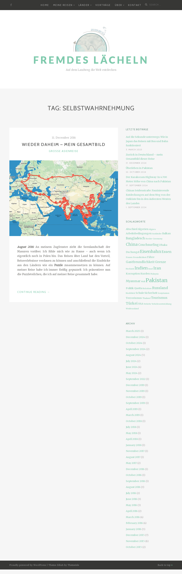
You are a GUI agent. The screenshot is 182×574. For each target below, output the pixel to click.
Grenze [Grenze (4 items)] (160, 262)
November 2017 (135, 451)
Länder (84, 5)
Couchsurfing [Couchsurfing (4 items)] (148, 245)
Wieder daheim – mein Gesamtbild (63, 144)
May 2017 (131, 463)
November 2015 (135, 541)
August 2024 (133, 355)
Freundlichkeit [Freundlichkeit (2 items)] (140, 257)
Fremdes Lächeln (91, 60)
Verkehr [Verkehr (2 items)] (147, 304)
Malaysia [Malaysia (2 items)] (154, 274)
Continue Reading (33, 292)
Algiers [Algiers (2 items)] (152, 229)
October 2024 (134, 343)
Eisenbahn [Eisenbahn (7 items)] (150, 251)
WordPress (39, 565)
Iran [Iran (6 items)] (157, 268)
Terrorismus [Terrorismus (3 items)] (134, 298)
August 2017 (133, 457)
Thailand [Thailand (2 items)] (146, 298)
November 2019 (135, 391)
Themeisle (73, 565)
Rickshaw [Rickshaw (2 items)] (147, 288)
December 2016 (135, 469)
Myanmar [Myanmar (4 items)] (133, 281)
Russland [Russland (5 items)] (160, 288)
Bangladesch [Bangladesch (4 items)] (135, 238)
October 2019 (134, 397)
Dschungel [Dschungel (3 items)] (132, 252)
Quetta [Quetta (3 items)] (138, 288)
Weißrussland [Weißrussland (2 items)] (132, 309)
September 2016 (135, 481)
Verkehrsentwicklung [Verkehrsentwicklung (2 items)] (162, 304)
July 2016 (131, 493)
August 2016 (133, 487)
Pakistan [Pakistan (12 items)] (157, 280)
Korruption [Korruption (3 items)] (133, 273)
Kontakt (134, 5)
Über (118, 5)
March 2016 (133, 517)
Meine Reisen (63, 5)
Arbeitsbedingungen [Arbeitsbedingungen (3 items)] (139, 233)
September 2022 (135, 379)
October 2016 (134, 475)
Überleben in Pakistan (139, 168)
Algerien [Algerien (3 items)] (143, 229)
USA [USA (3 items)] (140, 303)
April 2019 (132, 409)
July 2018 (131, 427)
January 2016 (133, 529)
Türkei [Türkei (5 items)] (132, 303)
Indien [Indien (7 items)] (141, 267)
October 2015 (134, 547)
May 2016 (131, 505)
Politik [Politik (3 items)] (130, 288)
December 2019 (135, 385)
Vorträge (103, 5)
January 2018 (133, 445)
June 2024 (132, 367)
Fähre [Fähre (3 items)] (150, 257)
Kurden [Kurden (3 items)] (145, 273)
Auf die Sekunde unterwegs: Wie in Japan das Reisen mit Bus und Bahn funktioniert (147, 141)
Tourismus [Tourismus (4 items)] (159, 298)
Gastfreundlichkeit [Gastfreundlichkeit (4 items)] (140, 262)
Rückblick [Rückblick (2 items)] (130, 293)
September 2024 (136, 349)
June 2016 (131, 499)
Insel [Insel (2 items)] (150, 269)
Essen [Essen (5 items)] (167, 252)
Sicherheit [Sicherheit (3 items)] (150, 292)
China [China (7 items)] (132, 244)
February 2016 (134, 523)
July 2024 (131, 361)
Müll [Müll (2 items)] (143, 281)
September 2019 (135, 403)
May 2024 (131, 373)
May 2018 (131, 433)
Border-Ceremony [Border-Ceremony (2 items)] (153, 239)
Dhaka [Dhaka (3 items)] (163, 244)
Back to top (165, 565)
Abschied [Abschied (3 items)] (131, 229)
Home (45, 5)
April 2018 (132, 439)
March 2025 (133, 331)
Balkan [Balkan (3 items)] (166, 233)
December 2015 (135, 535)
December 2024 (135, 337)
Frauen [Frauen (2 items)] (129, 257)
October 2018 (134, 421)
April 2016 (132, 511)
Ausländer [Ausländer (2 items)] (157, 234)
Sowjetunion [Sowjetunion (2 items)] (163, 293)
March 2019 (133, 415)
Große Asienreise (63, 151)
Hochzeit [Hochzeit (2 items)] (130, 269)
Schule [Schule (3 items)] (140, 292)
